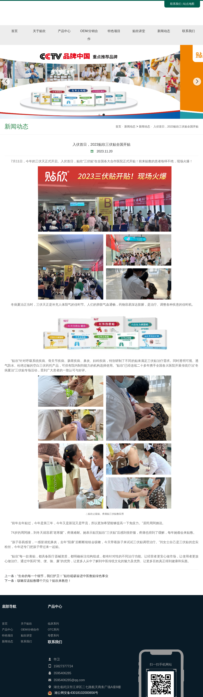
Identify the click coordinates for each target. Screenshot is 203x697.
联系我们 (175, 3)
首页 (14, 31)
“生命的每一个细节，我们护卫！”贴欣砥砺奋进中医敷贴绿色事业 (62, 576)
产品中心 (64, 31)
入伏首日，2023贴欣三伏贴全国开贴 (175, 126)
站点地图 (188, 3)
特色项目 (114, 31)
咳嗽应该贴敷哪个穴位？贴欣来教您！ (44, 580)
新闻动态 (163, 31)
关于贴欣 (39, 31)
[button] (99, 115)
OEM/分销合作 (89, 35)
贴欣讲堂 (138, 31)
